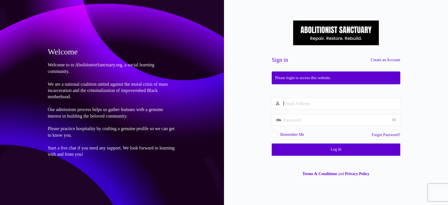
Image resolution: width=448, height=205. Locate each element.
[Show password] (394, 120)
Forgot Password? (386, 135)
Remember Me (292, 134)
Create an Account (385, 60)
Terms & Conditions (320, 174)
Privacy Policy (357, 174)
